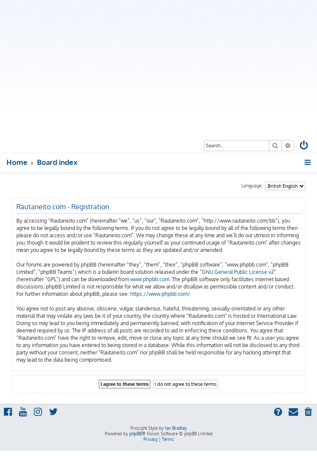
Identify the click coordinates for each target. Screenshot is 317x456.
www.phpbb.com (149, 279)
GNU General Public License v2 (238, 272)
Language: (252, 186)
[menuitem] (305, 146)
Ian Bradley (176, 428)
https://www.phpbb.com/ (160, 294)
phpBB (135, 433)
